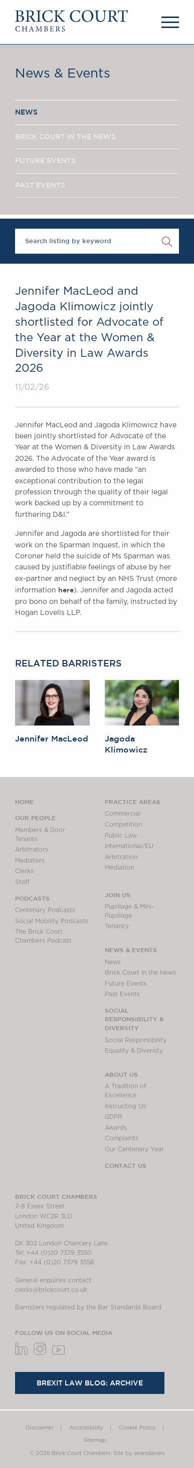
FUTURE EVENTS (45, 161)
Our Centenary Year (134, 1149)
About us (121, 1074)
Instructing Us (125, 1106)
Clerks (24, 871)
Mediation (119, 868)
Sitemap (95, 1440)
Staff (22, 882)
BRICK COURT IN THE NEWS (65, 137)
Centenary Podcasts (45, 910)
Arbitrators (31, 850)
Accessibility (86, 1427)
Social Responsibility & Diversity (134, 1019)
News (113, 962)
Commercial (122, 814)
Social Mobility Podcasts (51, 921)
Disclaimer (40, 1427)
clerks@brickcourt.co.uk (51, 1290)
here (66, 590)
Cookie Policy (137, 1427)
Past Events (122, 994)
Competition (123, 825)
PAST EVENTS (40, 185)
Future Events (125, 984)
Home (24, 801)
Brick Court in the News (140, 973)
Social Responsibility (135, 1040)
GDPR (113, 1117)
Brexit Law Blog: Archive (90, 1383)
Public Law (121, 836)
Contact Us (125, 1165)
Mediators (30, 861)
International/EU (129, 846)
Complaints (121, 1138)
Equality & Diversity (134, 1051)
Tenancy (117, 926)
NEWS (26, 112)
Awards (116, 1128)
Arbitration (121, 857)
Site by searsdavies (138, 1453)
